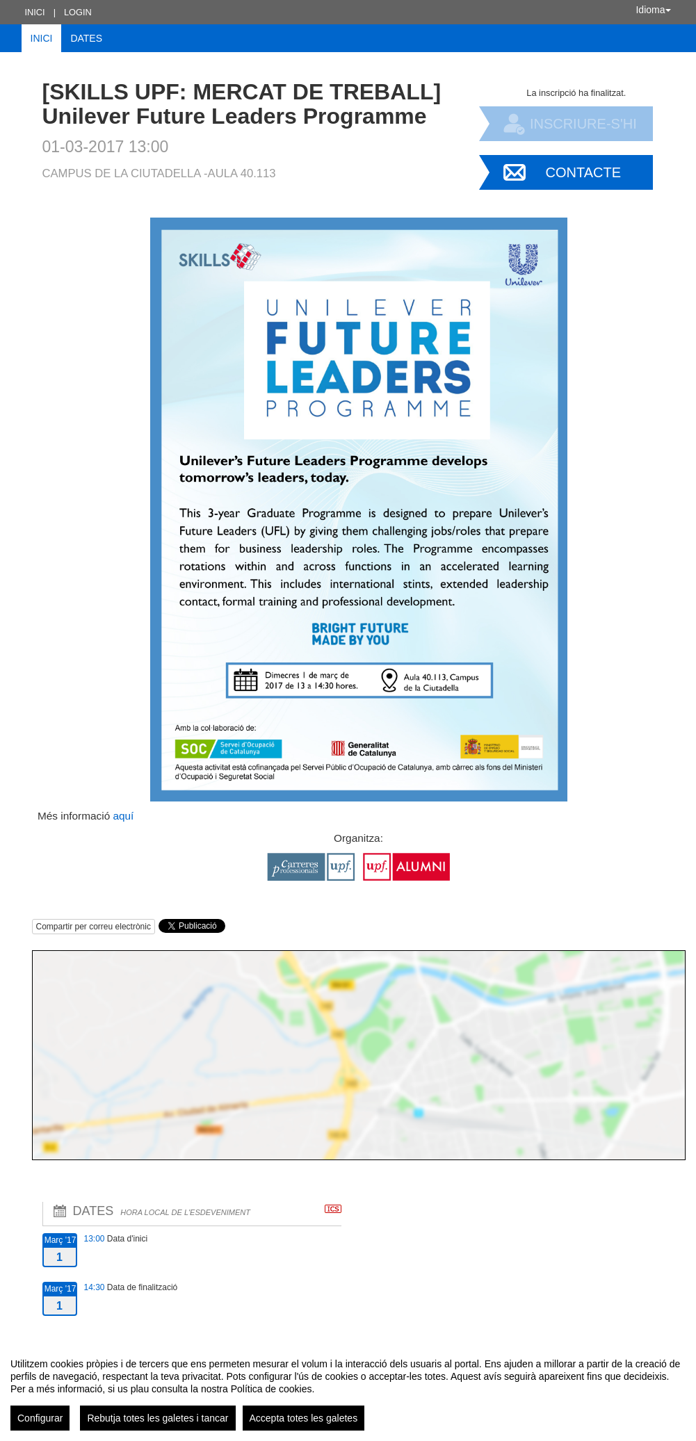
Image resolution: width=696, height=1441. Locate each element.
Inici (35, 12)
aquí (121, 816)
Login (78, 12)
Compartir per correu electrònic (93, 926)
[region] (348, 1389)
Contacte (584, 172)
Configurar (40, 1418)
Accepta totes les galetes (304, 1418)
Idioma (653, 9)
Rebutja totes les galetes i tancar (157, 1418)
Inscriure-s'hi (583, 123)
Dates (86, 38)
